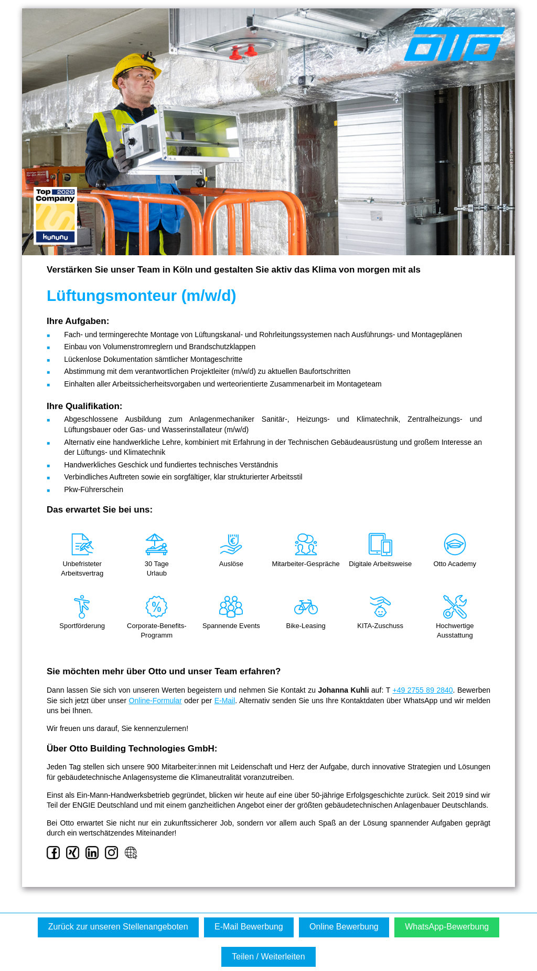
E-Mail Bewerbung (248, 926)
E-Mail (224, 700)
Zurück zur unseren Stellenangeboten (118, 926)
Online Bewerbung (344, 926)
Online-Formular (155, 700)
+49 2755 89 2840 (422, 690)
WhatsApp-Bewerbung (447, 926)
